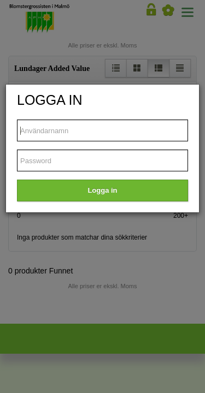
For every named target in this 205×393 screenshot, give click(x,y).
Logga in (102, 190)
